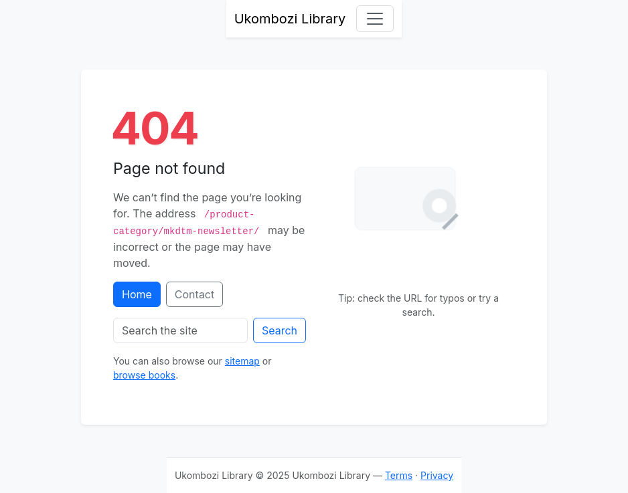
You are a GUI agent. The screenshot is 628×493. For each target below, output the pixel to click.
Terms (398, 475)
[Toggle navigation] (375, 18)
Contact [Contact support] (194, 294)
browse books (144, 375)
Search (279, 330)
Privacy (436, 475)
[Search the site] (180, 330)
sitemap (242, 361)
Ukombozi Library (290, 19)
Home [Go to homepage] (137, 294)
